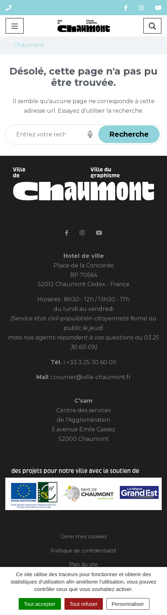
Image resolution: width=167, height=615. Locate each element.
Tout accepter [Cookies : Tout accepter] (40, 604)
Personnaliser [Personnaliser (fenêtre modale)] (128, 604)
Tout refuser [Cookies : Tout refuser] (84, 604)
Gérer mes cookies (84, 536)
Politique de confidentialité (83, 551)
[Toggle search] (152, 26)
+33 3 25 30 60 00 (91, 362)
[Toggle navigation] (15, 26)
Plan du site (83, 564)
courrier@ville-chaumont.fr (92, 377)
